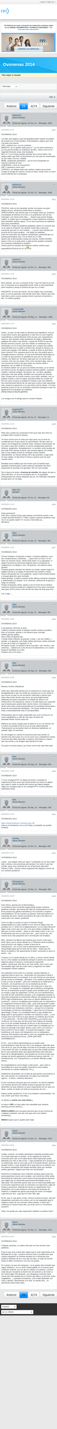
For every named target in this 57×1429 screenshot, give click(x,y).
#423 (54, 274)
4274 (34, 106)
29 (23, 106)
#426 (54, 505)
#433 (54, 896)
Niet (14, 663)
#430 (54, 771)
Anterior (11, 106)
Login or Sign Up (48, 2)
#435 (54, 1237)
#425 (54, 424)
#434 (54, 1145)
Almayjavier (18, 881)
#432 (54, 853)
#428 (54, 619)
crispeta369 (18, 309)
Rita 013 (16, 490)
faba (14, 533)
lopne (15, 1131)
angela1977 (17, 409)
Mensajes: (43, 123)
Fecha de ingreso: (19, 123)
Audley (15, 838)
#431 (54, 814)
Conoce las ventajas (28, 49)
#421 (54, 130)
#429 (54, 678)
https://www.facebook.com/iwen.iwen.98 (17, 823)
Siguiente (49, 106)
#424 (54, 324)
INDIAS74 (17, 115)
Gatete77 (16, 259)
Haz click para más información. (35, 28)
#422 (54, 199)
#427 (54, 548)
